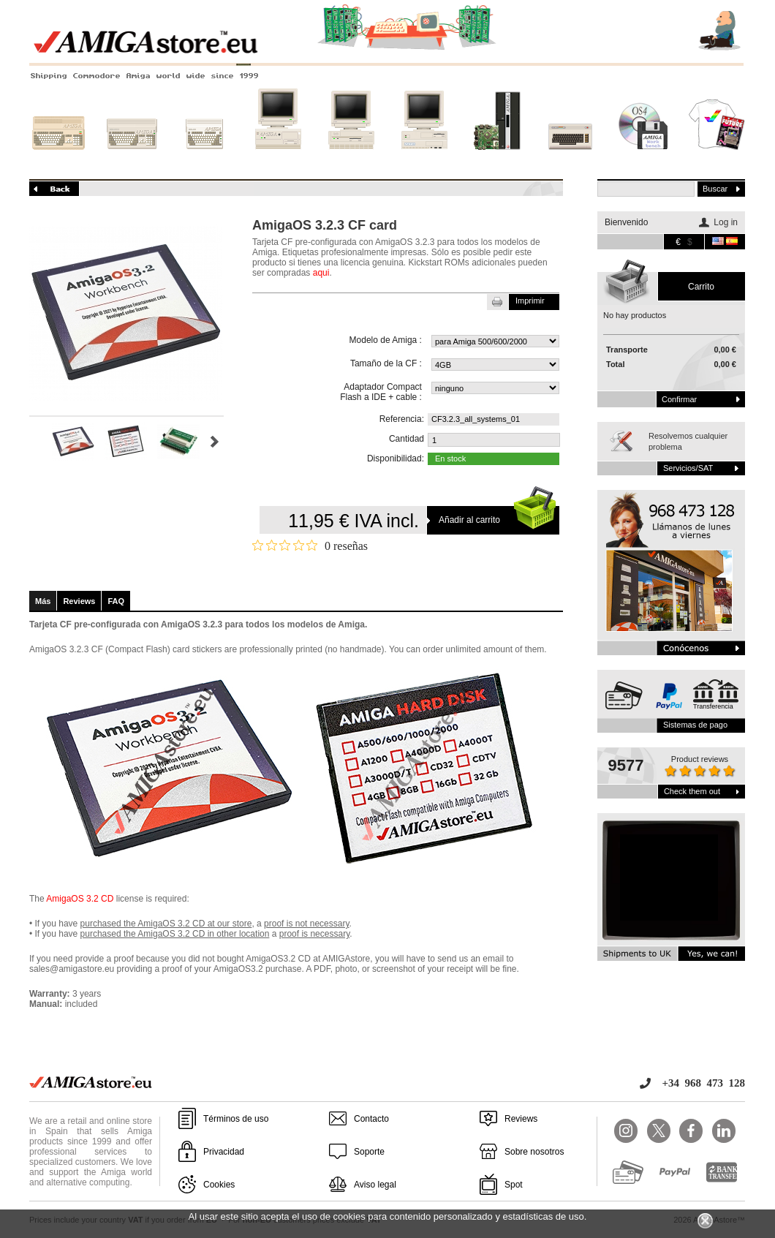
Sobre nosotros (534, 1152)
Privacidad (223, 1152)
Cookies (219, 1185)
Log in (726, 222)
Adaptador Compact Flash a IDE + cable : (381, 392)
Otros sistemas (570, 158)
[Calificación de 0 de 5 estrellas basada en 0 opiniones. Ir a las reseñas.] (310, 545)
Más (42, 601)
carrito (701, 287)
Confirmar (679, 399)
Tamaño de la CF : (386, 363)
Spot (513, 1185)
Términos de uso (235, 1119)
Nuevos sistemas (497, 158)
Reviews (79, 601)
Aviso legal (375, 1185)
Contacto (371, 1119)
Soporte (369, 1152)
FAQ (115, 601)
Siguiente (214, 441)
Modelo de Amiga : (385, 340)
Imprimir (530, 300)
